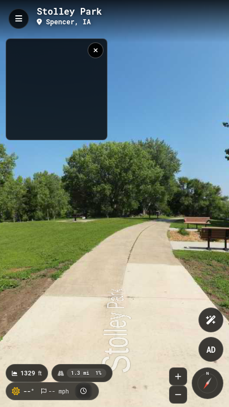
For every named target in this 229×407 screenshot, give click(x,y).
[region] (56, 89)
